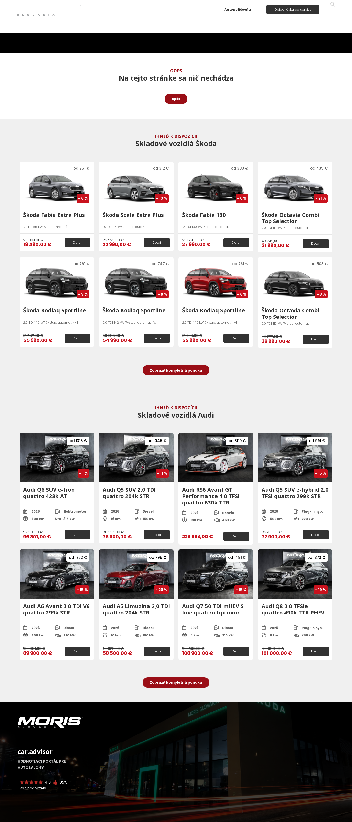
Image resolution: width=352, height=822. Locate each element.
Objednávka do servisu (292, 9)
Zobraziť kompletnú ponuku (176, 370)
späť (176, 98)
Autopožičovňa (237, 9)
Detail (77, 242)
